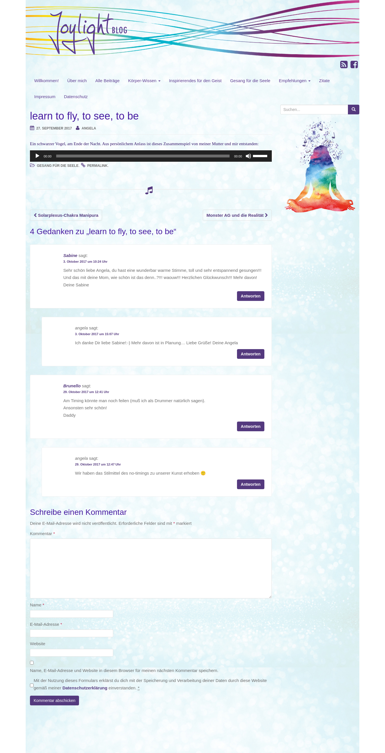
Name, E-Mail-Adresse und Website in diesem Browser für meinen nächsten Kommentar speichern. (124, 670)
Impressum (44, 96)
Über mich (77, 80)
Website (37, 643)
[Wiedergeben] (37, 156)
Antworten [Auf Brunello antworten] (250, 426)
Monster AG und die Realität (237, 215)
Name (37, 604)
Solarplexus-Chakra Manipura (66, 215)
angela (89, 128)
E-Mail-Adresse (46, 624)
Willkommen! (46, 80)
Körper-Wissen (144, 80)
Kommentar (42, 533)
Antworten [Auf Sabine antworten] (250, 296)
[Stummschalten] (248, 156)
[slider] (143, 156)
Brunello (72, 385)
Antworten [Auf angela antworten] (250, 354)
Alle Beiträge (107, 80)
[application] (151, 156)
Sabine (70, 255)
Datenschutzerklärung (85, 687)
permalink (97, 166)
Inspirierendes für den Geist (195, 80)
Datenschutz (76, 96)
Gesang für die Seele (250, 80)
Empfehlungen (295, 80)
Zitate (324, 80)
